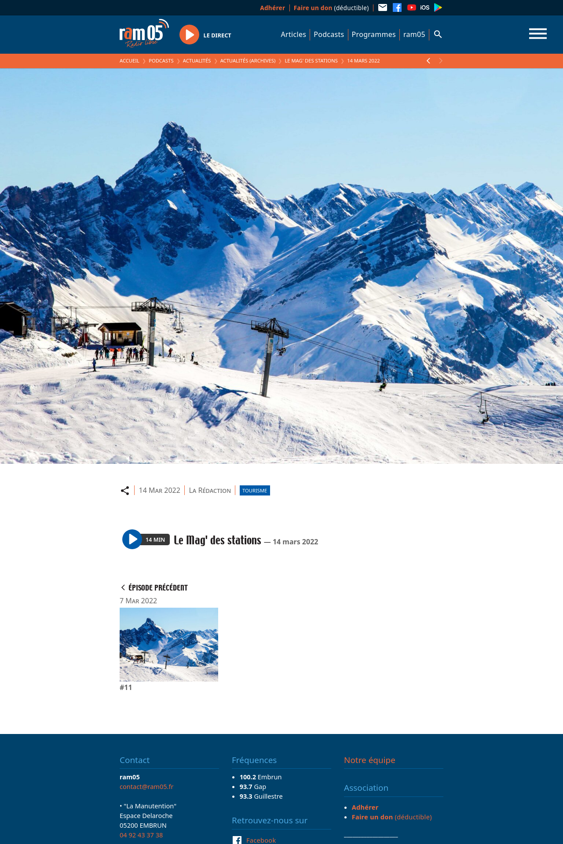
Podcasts (329, 34)
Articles (294, 34)
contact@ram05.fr (147, 786)
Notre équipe (369, 760)
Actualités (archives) (248, 60)
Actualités (197, 60)
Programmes (374, 34)
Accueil (129, 60)
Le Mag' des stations (311, 60)
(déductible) (331, 8)
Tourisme (254, 490)
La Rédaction (210, 490)
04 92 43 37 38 (141, 834)
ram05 (414, 34)
